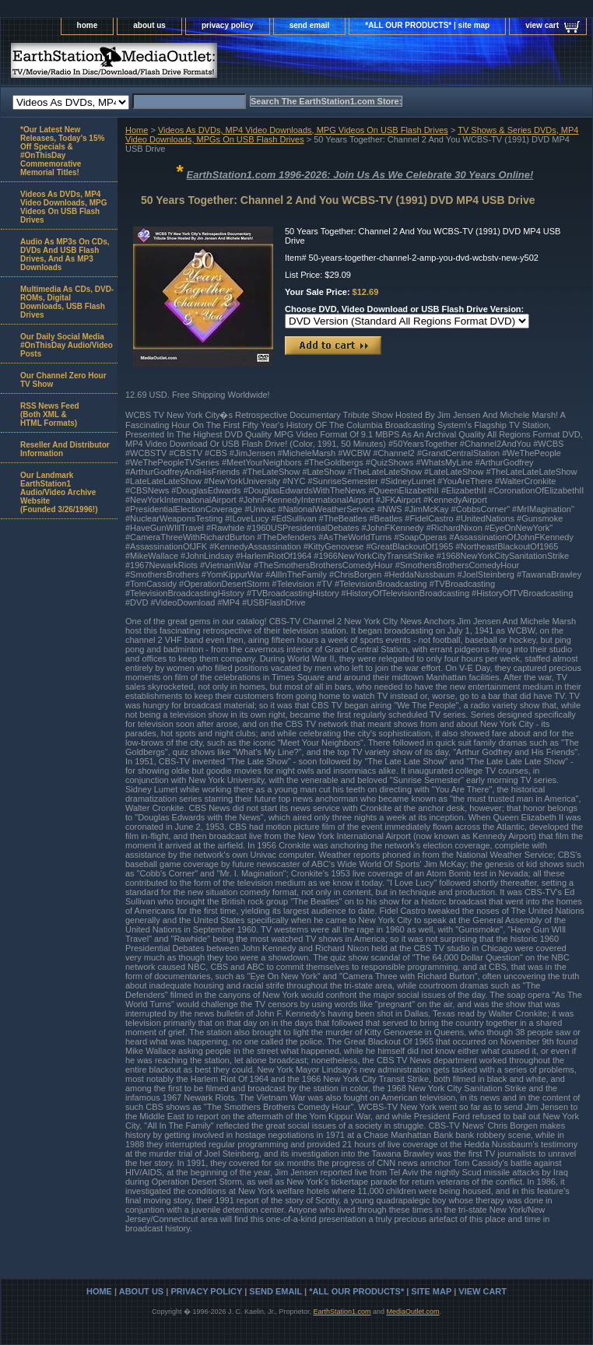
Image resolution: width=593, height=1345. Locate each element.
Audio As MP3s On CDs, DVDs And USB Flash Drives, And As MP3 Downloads (65, 254)
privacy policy (228, 25)
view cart (542, 25)
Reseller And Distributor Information (65, 449)
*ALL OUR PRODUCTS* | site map (427, 25)
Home (136, 130)
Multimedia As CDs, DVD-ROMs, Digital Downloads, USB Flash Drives (67, 302)
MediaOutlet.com (413, 1311)
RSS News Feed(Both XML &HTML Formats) (49, 414)
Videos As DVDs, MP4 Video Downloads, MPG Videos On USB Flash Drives (303, 130)
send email (309, 25)
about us (149, 25)
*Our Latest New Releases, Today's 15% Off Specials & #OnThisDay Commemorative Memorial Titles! (62, 151)
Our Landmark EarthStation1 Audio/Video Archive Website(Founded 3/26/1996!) (58, 492)
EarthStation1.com (341, 1311)
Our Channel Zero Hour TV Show (63, 379)
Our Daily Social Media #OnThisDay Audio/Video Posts (66, 345)
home (87, 25)
